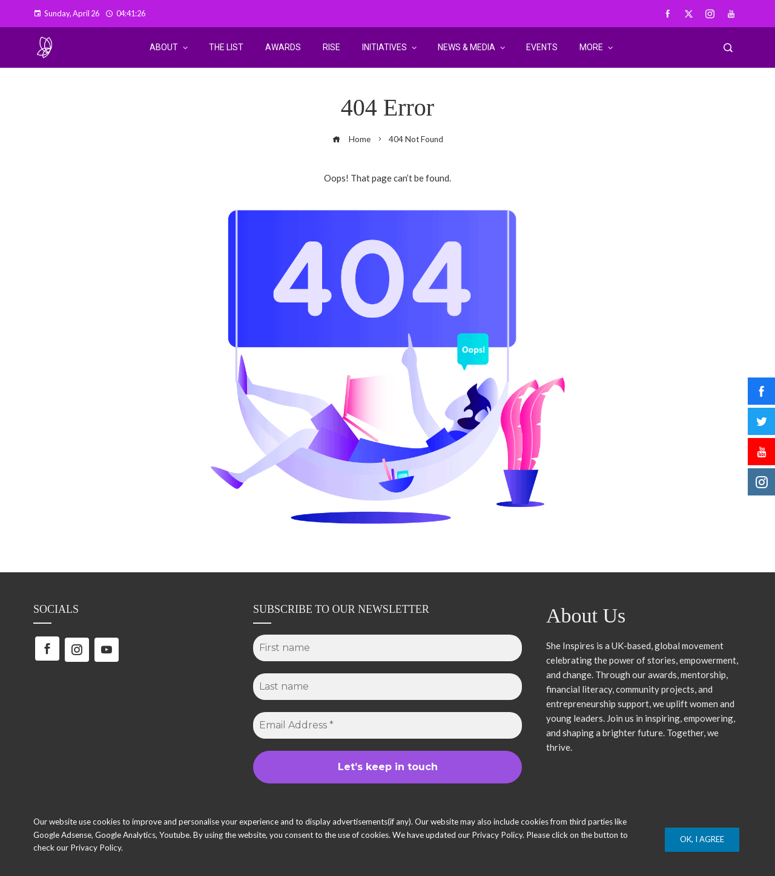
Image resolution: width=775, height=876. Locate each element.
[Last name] (387, 686)
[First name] (387, 648)
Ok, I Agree (702, 839)
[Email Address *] (387, 725)
